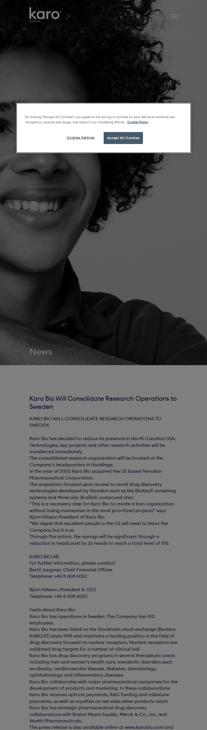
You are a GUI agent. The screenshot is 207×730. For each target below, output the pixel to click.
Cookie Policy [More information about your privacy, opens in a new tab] (137, 122)
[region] (103, 128)
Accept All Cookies (123, 138)
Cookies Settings (81, 137)
